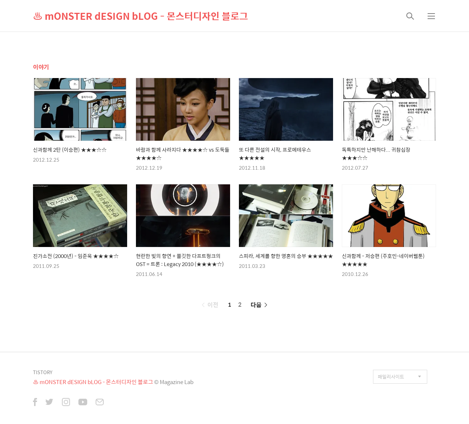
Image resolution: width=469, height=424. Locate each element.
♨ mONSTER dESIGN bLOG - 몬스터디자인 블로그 (140, 15)
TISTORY (42, 372)
